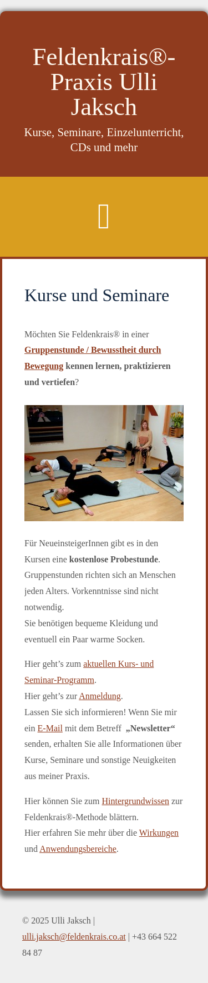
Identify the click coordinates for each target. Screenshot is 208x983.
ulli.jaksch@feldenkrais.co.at (74, 936)
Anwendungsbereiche (77, 849)
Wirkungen (159, 832)
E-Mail (50, 728)
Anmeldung (100, 696)
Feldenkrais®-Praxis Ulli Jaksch (104, 82)
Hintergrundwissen (135, 801)
